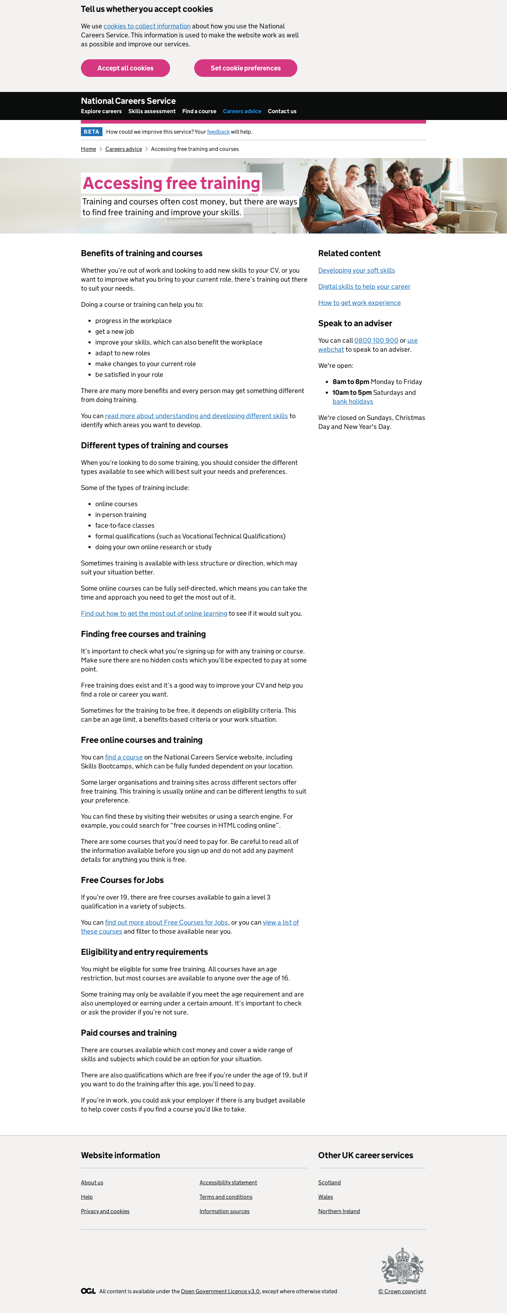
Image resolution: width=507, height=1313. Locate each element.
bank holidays (353, 401)
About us (92, 1182)
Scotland (329, 1182)
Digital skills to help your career (364, 286)
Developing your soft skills (356, 270)
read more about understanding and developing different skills (196, 416)
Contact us (282, 111)
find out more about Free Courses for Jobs (166, 922)
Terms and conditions (226, 1196)
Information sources (225, 1211)
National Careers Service (128, 101)
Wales (325, 1196)
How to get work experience (359, 303)
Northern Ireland (339, 1211)
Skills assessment (152, 111)
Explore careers (101, 111)
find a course (124, 757)
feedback (218, 131)
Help (87, 1196)
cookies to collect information (147, 26)
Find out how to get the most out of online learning (154, 613)
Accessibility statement (228, 1182)
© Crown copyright (402, 1291)
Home (88, 148)
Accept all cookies (125, 68)
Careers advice (242, 111)
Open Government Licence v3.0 (220, 1291)
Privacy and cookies (105, 1211)
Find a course (199, 111)
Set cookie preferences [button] (246, 68)
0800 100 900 (376, 340)
